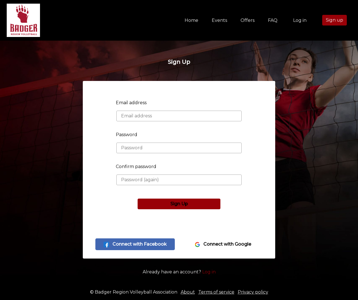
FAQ (272, 20)
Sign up (334, 20)
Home (193, 20)
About (188, 292)
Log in (300, 20)
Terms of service (216, 292)
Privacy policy (253, 292)
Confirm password (136, 166)
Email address (131, 102)
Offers (248, 20)
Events (219, 20)
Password (126, 134)
